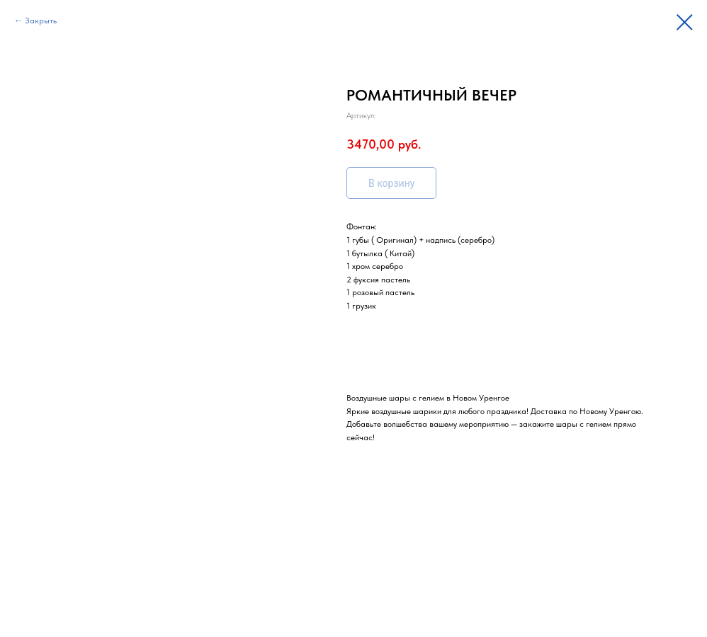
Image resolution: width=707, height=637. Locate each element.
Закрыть (41, 20)
